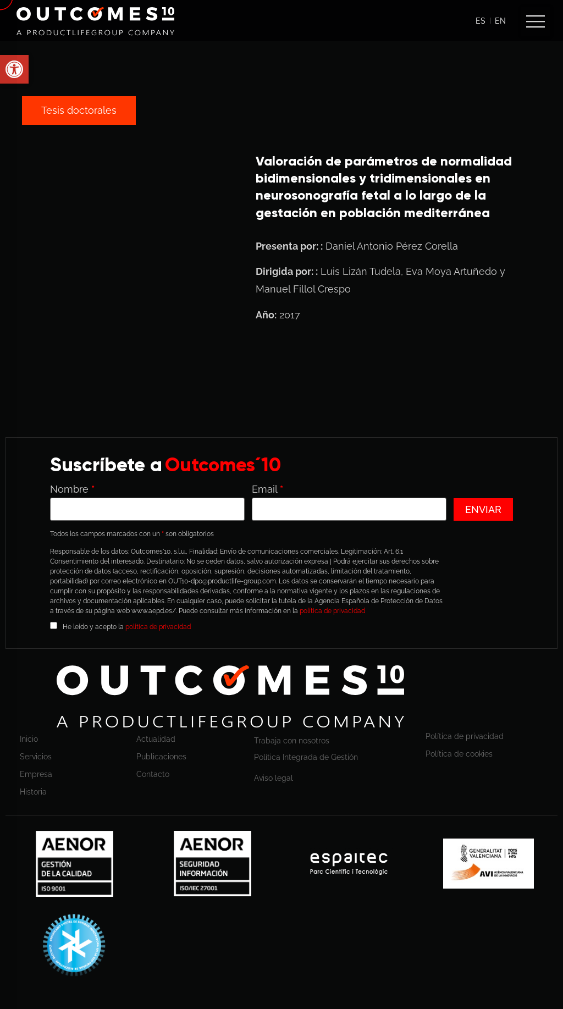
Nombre (72, 489)
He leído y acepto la (127, 626)
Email (267, 489)
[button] (535, 21)
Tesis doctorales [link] (79, 110)
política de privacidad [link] (332, 611)
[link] (95, 21)
